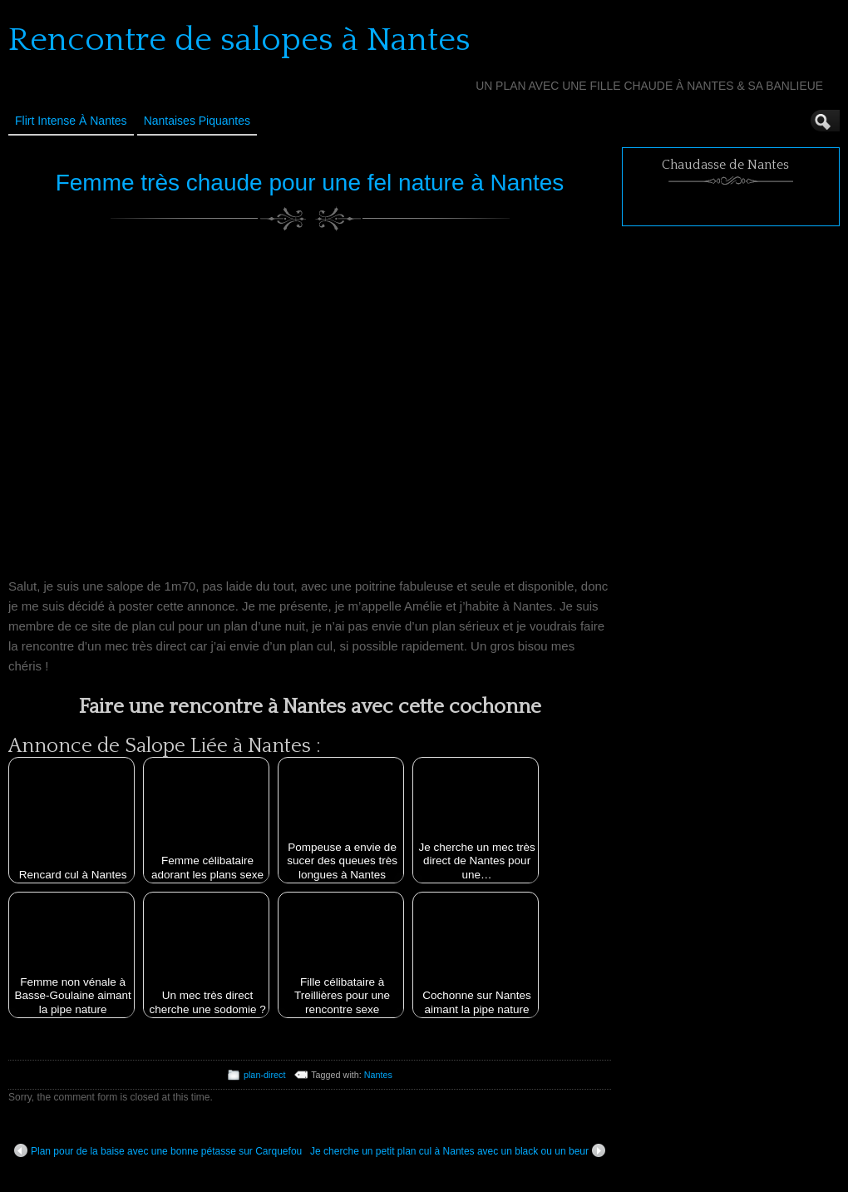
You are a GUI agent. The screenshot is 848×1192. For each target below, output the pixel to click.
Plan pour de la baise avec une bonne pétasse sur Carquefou (158, 1150)
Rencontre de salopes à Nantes (239, 40)
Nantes (378, 1075)
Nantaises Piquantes (197, 120)
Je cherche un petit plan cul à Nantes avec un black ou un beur (457, 1150)
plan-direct (264, 1075)
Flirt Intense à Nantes (71, 120)
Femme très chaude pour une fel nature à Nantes (310, 182)
